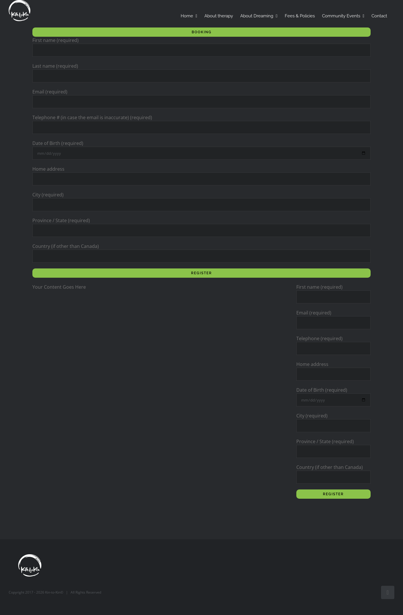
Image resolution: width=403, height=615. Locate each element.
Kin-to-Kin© (54, 592)
